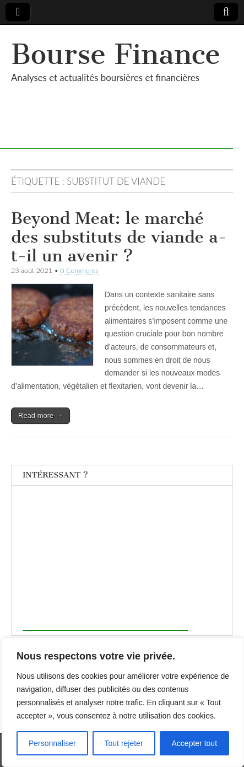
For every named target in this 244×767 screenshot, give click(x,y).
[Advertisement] (105, 562)
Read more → (40, 415)
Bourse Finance (115, 54)
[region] (123, 702)
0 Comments (79, 270)
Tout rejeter (124, 743)
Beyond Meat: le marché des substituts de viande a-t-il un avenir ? (119, 236)
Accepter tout (195, 743)
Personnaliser (52, 743)
